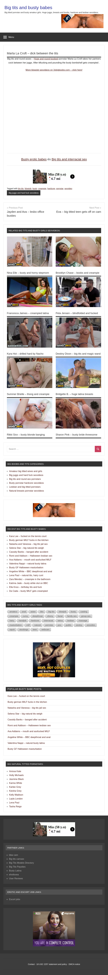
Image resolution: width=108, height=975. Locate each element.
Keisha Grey (15, 791)
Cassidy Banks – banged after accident (28, 552)
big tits (21, 188)
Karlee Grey (15, 787)
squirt (12, 629)
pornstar (59, 188)
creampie (42, 188)
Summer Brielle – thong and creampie (28, 394)
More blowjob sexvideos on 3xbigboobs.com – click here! (54, 70)
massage (83, 620)
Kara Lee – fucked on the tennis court (28, 536)
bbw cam (13, 855)
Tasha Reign (15, 806)
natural (37, 625)
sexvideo (68, 188)
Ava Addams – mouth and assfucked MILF (30, 560)
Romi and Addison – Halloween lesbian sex (30, 556)
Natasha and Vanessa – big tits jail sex (28, 544)
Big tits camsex (16, 859)
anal (24, 611)
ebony (50, 616)
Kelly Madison (16, 795)
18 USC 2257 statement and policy (51, 964)
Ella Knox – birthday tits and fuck (25, 587)
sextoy (79, 625)
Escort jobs (14, 899)
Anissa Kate (15, 771)
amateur (13, 611)
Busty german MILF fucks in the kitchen (29, 540)
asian (33, 611)
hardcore (51, 188)
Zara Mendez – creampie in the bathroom (29, 579)
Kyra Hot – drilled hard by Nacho (25, 353)
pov (59, 625)
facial (60, 616)
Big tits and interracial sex (69, 159)
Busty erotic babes (34, 159)
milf (28, 625)
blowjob (28, 188)
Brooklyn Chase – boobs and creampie (77, 272)
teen (35, 629)
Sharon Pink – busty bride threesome (76, 434)
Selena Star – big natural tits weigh (26, 548)
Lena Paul (14, 802)
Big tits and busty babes (28, 7)
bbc (42, 611)
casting (84, 611)
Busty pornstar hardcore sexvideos (26, 483)
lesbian (70, 620)
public (68, 625)
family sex (72, 616)
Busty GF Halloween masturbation (26, 567)
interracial (48, 620)
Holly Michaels (16, 775)
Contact (31, 964)
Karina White (15, 783)
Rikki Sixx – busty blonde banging (26, 434)
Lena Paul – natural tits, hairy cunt (26, 575)
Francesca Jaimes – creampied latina (28, 313)
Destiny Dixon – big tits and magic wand (78, 353)
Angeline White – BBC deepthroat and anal (30, 571)
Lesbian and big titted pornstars (24, 487)
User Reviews (16, 878)
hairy (12, 620)
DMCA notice (74, 964)
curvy (25, 616)
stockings (23, 629)
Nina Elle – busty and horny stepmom (28, 272)
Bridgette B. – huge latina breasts (74, 394)
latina (60, 620)
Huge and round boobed (46, 59)
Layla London (16, 798)
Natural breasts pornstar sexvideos (26, 491)
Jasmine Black (16, 779)
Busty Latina (15, 870)
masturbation (16, 625)
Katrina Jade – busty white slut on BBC (28, 583)
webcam (45, 629)
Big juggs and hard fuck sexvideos (24, 193)
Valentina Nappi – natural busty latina (27, 563)
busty (34, 188)
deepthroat (38, 616)
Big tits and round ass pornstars (25, 479)
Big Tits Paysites (17, 867)
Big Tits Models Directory (21, 863)
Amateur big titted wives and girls (25, 471)
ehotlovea (14, 874)
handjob (22, 620)
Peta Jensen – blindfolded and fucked (77, 313)
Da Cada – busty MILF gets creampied (28, 591)
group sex (86, 616)
